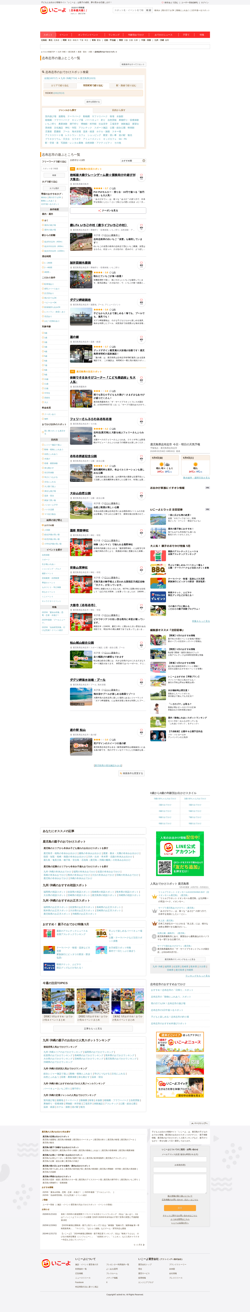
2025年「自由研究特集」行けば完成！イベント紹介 (53, 628)
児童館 (48, 131)
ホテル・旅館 (103, 131)
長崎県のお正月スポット (108, 907)
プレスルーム (112, 1273)
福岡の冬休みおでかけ (84, 871)
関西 (121, 40)
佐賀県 (176, 966)
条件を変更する (93, 102)
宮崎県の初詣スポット (79, 895)
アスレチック (85, 127)
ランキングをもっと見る (197, 976)
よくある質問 (112, 1269)
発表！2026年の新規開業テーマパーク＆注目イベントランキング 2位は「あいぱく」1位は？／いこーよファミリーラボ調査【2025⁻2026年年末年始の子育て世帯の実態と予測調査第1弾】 (100, 1217)
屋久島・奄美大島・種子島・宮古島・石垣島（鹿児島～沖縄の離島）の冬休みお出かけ (87, 860)
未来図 (172, 1269)
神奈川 (75, 40)
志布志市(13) (58, 93)
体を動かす (84, 1077)
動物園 (86, 116)
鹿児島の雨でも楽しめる (53, 1169)
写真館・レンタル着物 (72, 142)
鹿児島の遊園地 (49, 1139)
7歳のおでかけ (195, 817)
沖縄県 (189, 970)
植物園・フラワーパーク (57, 120)
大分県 (202, 966)
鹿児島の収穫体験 (109, 1150)
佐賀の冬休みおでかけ (109, 871)
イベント (63, 34)
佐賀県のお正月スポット (82, 907)
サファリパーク (100, 116)
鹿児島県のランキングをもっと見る (180, 959)
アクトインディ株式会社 (171, 1259)
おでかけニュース (164, 34)
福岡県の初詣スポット (55, 892)
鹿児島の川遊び (72, 1161)
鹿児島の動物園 (64, 1139)
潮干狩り (74, 124)
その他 (117, 142)
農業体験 (63, 124)
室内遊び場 (50, 116)
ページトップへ (199, 1123)
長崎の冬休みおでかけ (55, 875)
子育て (186, 34)
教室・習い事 (110, 135)
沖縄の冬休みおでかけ (81, 878)
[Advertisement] (108, 717)
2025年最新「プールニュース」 (53, 621)
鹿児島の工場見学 (50, 1150)
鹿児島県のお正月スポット (57, 914)
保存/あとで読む (170, 2)
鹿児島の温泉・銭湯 (51, 1179)
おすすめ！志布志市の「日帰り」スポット (172, 990)
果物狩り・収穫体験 (129, 120)
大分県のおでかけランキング (58, 1058)
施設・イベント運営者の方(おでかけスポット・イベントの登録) (84, 1204)
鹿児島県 (180, 970)
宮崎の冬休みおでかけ (127, 875)
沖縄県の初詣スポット (129, 895)
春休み (157, 10)
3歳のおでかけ (195, 805)
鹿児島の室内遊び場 (74, 1169)
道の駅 (122, 135)
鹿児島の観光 (48, 1143)
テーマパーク (74, 116)
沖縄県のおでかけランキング (58, 1062)
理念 (140, 1269)
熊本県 (193, 966)
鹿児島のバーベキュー (82, 1139)
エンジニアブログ (146, 1282)
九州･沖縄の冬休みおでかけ (57, 871)
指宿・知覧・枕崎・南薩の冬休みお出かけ (65, 856)
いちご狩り (50, 124)
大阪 (126, 40)
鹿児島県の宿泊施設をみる (108, 765)
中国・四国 (146, 40)
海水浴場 (76, 131)
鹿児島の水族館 (49, 1172)
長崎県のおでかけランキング (88, 1055)
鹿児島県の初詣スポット (104, 895)
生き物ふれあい (48, 564)
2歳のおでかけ (165, 805)
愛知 (99, 40)
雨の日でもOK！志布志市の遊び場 (168, 1003)
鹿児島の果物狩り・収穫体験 (55, 1183)
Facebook (79, 1282)
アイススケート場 (54, 135)
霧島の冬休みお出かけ (90, 853)
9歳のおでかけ (195, 823)
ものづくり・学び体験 (51, 587)
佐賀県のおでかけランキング (58, 1055)
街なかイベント (48, 592)
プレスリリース (176, 1278)
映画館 (131, 127)
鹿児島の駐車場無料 (95, 1158)
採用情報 (142, 1278)
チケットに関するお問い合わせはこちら (180, 1215)
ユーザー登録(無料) (189, 2)
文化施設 (58, 127)
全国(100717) (51, 78)
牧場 (112, 116)
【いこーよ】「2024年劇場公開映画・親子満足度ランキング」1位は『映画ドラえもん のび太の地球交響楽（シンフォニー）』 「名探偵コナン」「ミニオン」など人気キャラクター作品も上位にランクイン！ (100, 1236)
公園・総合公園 (117, 127)
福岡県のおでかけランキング (99, 1052)
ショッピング (94, 135)
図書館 (57, 131)
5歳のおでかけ (195, 811)
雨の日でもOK (168, 10)
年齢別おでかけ (136, 34)
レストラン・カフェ (75, 135)
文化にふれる (118, 1073)
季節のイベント (48, 583)
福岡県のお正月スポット (56, 907)
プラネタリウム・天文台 (57, 139)
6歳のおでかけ (165, 817)
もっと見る (138, 1245)
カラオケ (76, 139)
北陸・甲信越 (110, 40)
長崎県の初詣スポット (103, 892)
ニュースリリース (83, 1278)
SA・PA (123, 139)
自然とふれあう (51, 1077)
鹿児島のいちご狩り (129, 1179)
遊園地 (62, 116)
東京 (70, 40)
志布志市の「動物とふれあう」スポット (171, 996)
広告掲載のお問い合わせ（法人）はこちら (180, 1200)
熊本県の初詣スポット (127, 892)
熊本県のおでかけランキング (119, 1055)
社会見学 (103, 124)
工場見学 (114, 124)
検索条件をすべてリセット (133, 64)
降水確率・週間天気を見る (196, 477)
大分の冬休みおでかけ (103, 875)
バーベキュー (92, 120)
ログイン (205, 2)
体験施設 (125, 124)
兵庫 (136, 40)
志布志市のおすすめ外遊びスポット (169, 1023)
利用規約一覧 (81, 1269)
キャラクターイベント (51, 601)
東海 (94, 40)
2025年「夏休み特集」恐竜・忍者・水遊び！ (52, 613)
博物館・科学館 (88, 124)
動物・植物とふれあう (81, 1073)
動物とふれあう (183, 10)
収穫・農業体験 (69, 1077)
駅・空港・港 (52, 142)
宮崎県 (170, 970)
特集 (202, 34)
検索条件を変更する (131, 773)
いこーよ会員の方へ (180, 1223)
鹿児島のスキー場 (69, 1179)
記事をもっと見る (93, 1028)
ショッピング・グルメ (51, 569)
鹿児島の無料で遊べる (75, 1158)
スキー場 (116, 131)
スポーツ (46, 559)
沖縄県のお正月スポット (84, 914)
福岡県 (168, 966)
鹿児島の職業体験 (126, 1150)
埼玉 (86, 40)
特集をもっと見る (201, 621)
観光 (130, 135)
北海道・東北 (46, 40)
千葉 (81, 40)
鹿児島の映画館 (91, 1169)
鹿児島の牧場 (113, 1139)
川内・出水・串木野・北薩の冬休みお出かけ (110, 856)
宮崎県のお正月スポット (108, 910)
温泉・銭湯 (88, 131)
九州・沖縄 (159, 40)
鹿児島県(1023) (87, 78)
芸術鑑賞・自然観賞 (50, 578)
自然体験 (46, 555)
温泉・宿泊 (97, 1077)
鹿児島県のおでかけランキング (121, 1058)
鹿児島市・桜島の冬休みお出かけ (60, 853)
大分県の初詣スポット (55, 895)
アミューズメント (92, 139)
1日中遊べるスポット (201, 10)
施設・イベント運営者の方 (86, 1264)
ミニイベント (47, 596)
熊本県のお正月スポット (56, 910)
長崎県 (185, 966)
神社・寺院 (70, 127)
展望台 (135, 124)
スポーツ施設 (101, 127)
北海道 (56, 40)
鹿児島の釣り (100, 1139)
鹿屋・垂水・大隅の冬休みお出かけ (121, 853)
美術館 (48, 127)
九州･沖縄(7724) (69, 78)
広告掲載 (79, 1273)
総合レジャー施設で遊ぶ (56, 1073)
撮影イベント (47, 573)
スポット (48, 34)
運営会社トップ (145, 1264)
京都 (131, 40)
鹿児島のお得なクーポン (53, 1158)
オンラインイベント (88, 34)
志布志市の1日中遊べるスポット (167, 1010)
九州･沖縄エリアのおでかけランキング (63, 1052)
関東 (65, 40)
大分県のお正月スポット (82, 910)
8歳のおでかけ (165, 823)
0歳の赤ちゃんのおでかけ (165, 798)
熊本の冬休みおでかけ (79, 875)
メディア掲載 (112, 1278)
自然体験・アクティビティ (98, 142)
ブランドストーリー (177, 1264)
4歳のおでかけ (165, 811)
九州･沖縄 (158, 966)
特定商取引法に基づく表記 (86, 1287)
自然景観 (112, 120)
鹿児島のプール (127, 1139)
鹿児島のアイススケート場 (90, 1179)
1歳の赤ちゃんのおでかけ (195, 798)
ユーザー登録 (48, 1204)
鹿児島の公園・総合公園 (53, 1161)
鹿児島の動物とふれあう (89, 1150)
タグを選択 (54, 188)
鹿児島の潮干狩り (111, 1179)
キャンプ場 (77, 120)
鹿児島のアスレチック (115, 1158)
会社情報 (173, 1273)
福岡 (167, 40)
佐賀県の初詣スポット (79, 892)
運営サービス (144, 1273)
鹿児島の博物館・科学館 (110, 1169)
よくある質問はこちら (180, 1219)
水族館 (120, 116)
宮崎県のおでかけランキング (88, 1058)
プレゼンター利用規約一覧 (117, 1264)
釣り (103, 120)
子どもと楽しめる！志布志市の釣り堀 (170, 1016)
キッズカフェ (110, 139)
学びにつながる (102, 1073)
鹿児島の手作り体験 (68, 1150)
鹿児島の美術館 (129, 1169)
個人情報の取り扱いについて (180, 1196)
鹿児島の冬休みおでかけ (56, 878)
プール (66, 131)
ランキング (114, 34)
